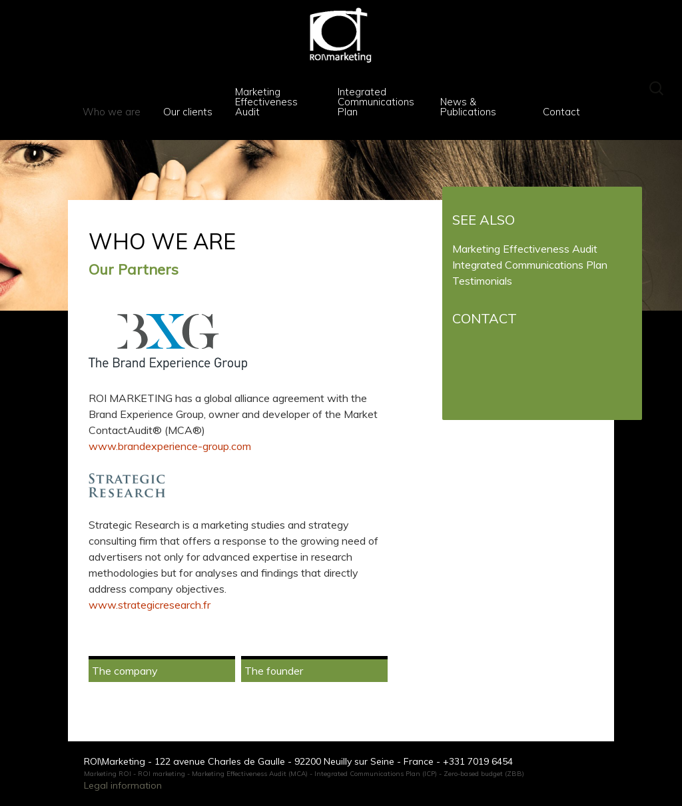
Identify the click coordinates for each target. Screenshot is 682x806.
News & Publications (468, 107)
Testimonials (482, 280)
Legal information (123, 785)
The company (125, 670)
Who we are (112, 112)
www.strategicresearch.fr (149, 604)
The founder (273, 670)
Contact (561, 112)
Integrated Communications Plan (376, 102)
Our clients (187, 112)
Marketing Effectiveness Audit (266, 102)
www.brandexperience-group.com (170, 446)
